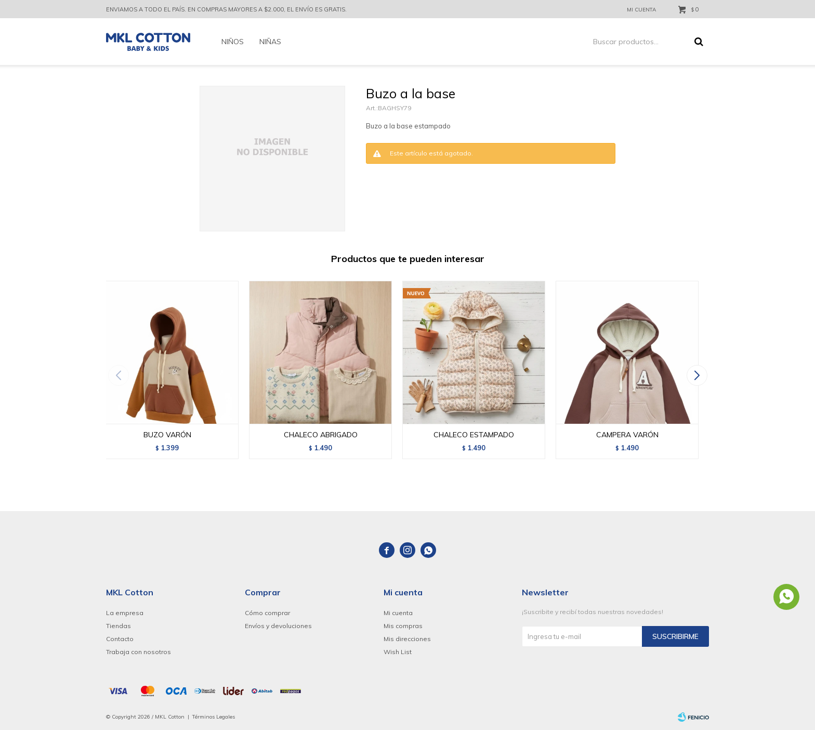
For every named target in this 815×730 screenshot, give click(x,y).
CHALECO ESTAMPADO (473, 434)
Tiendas (118, 626)
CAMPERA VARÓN (627, 434)
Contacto (120, 639)
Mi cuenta (398, 613)
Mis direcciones (407, 639)
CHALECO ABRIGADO (321, 434)
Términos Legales (213, 716)
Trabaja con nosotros (138, 652)
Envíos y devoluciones (278, 626)
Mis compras (403, 626)
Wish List (398, 652)
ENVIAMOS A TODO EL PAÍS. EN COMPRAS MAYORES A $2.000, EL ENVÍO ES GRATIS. (226, 9)
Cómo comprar (267, 613)
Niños (232, 41)
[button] (697, 375)
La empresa (124, 613)
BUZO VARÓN (167, 434)
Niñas (270, 41)
